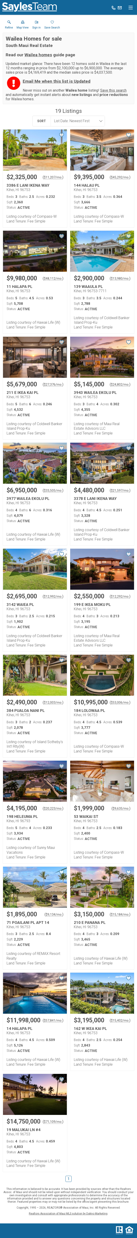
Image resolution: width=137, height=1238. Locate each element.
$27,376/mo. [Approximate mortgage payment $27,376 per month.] (53, 384)
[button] (22, 25)
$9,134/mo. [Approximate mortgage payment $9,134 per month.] (54, 914)
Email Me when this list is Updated (56, 81)
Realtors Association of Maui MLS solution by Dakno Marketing (68, 1213)
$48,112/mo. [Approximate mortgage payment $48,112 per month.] (53, 278)
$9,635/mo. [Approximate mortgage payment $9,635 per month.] (121, 808)
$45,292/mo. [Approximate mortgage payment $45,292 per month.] (120, 177)
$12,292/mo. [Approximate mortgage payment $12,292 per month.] (120, 596)
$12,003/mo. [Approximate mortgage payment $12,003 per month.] (53, 702)
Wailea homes (38, 54)
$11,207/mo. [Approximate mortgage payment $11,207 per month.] (53, 177)
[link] (9, 25)
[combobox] (76, 121)
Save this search (113, 90)
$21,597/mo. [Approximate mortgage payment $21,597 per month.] (120, 490)
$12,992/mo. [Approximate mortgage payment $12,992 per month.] (53, 596)
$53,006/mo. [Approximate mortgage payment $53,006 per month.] (120, 702)
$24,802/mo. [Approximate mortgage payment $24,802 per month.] (120, 384)
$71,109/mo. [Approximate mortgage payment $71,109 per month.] (53, 1122)
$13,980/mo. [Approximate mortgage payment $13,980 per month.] (120, 278)
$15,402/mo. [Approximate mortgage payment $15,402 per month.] (120, 1020)
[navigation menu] (130, 7)
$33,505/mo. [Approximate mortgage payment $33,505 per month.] (53, 490)
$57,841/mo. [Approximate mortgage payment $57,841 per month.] (53, 1020)
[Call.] (113, 7)
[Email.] (119, 7)
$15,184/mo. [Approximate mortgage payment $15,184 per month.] (120, 914)
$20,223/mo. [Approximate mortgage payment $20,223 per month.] (53, 808)
